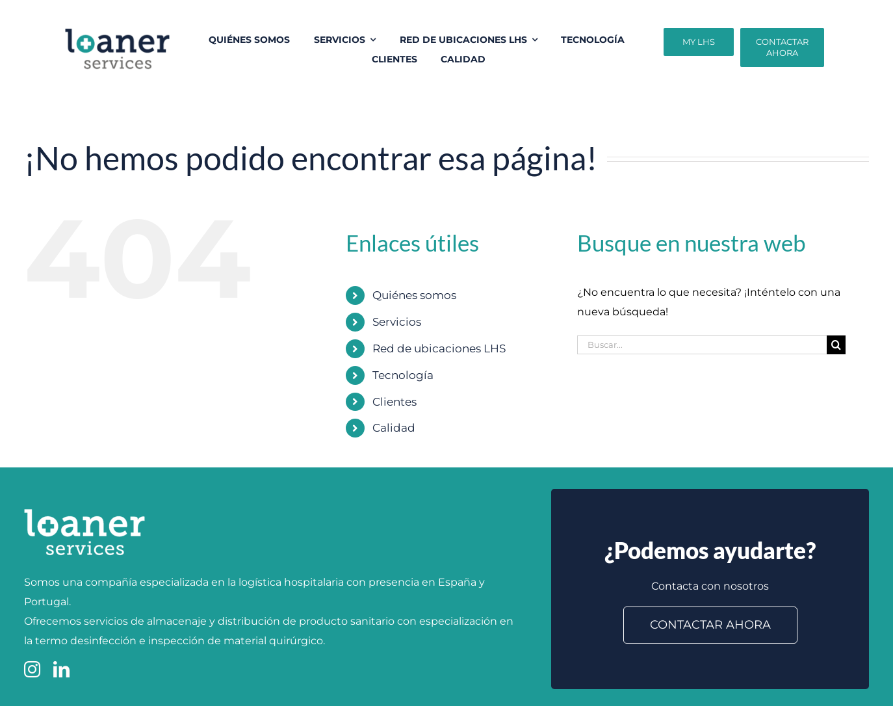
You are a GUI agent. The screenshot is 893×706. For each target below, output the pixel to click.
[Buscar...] (702, 344)
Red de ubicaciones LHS (439, 348)
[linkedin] (61, 669)
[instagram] (32, 669)
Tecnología (403, 375)
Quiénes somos (414, 295)
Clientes (394, 401)
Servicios (396, 321)
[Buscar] (836, 344)
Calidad (393, 427)
